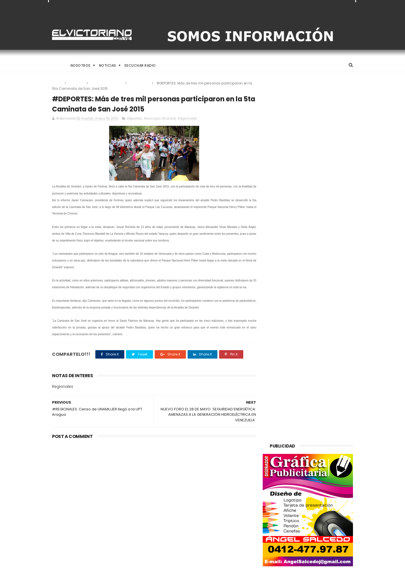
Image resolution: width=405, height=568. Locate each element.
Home (57, 65)
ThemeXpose (83, 561)
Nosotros (81, 65)
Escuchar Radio (140, 65)
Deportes (76, 83)
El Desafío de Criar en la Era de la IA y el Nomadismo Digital (98, 476)
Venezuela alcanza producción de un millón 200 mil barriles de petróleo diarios (216, 502)
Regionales (139, 83)
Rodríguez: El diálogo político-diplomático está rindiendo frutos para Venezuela (215, 527)
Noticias (107, 65)
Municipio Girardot (107, 83)
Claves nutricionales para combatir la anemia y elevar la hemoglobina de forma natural (216, 476)
